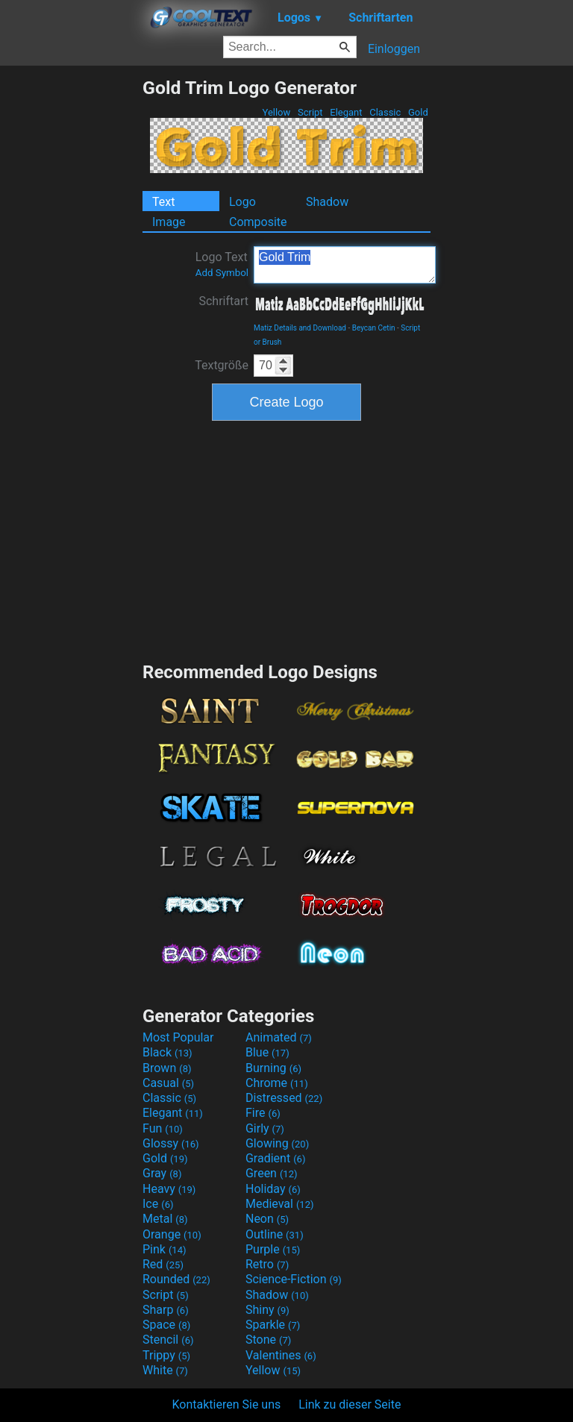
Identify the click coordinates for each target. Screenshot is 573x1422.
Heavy (169, 1189)
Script (310, 112)
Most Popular (178, 1037)
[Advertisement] (71, 300)
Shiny (267, 1310)
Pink (165, 1249)
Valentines (280, 1355)
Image (169, 222)
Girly (264, 1128)
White (165, 1370)
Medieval (279, 1204)
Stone (268, 1339)
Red (163, 1264)
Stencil (168, 1339)
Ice (158, 1204)
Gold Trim (345, 265)
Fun (163, 1128)
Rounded (176, 1279)
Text (163, 202)
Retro (267, 1264)
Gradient (275, 1158)
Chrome (276, 1083)
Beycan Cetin (373, 328)
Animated (278, 1037)
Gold (418, 112)
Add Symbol (221, 272)
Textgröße (221, 365)
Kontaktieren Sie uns (226, 1404)
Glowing (277, 1143)
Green (271, 1173)
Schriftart (223, 301)
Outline (274, 1234)
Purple (272, 1249)
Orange (172, 1234)
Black (167, 1052)
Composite (258, 222)
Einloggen (394, 49)
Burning (273, 1068)
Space (166, 1325)
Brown (167, 1068)
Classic (385, 112)
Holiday (273, 1189)
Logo (242, 202)
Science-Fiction (293, 1279)
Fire (263, 1113)
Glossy (171, 1143)
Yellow (276, 112)
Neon (267, 1219)
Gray (162, 1173)
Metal (165, 1219)
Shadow (327, 202)
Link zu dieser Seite (349, 1404)
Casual (168, 1083)
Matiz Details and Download (300, 328)
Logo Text (221, 264)
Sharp (166, 1310)
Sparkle (272, 1325)
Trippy (166, 1355)
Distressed (283, 1098)
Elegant (346, 112)
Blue (267, 1052)
